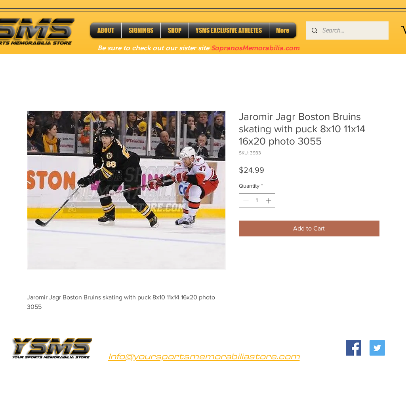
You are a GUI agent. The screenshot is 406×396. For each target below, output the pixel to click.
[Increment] (269, 201)
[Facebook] (353, 348)
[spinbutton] (257, 201)
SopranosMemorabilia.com (255, 48)
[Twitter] (377, 348)
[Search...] (347, 30)
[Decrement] (245, 201)
